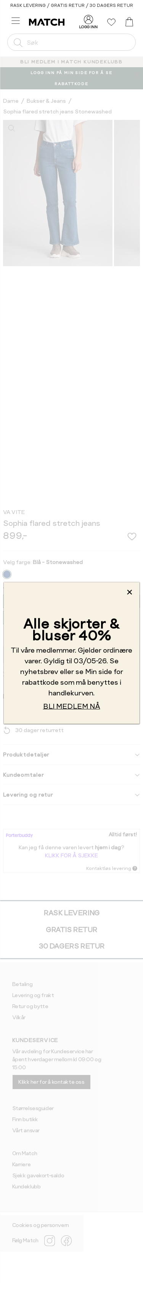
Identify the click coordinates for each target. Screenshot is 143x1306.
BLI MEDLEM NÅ (71, 706)
